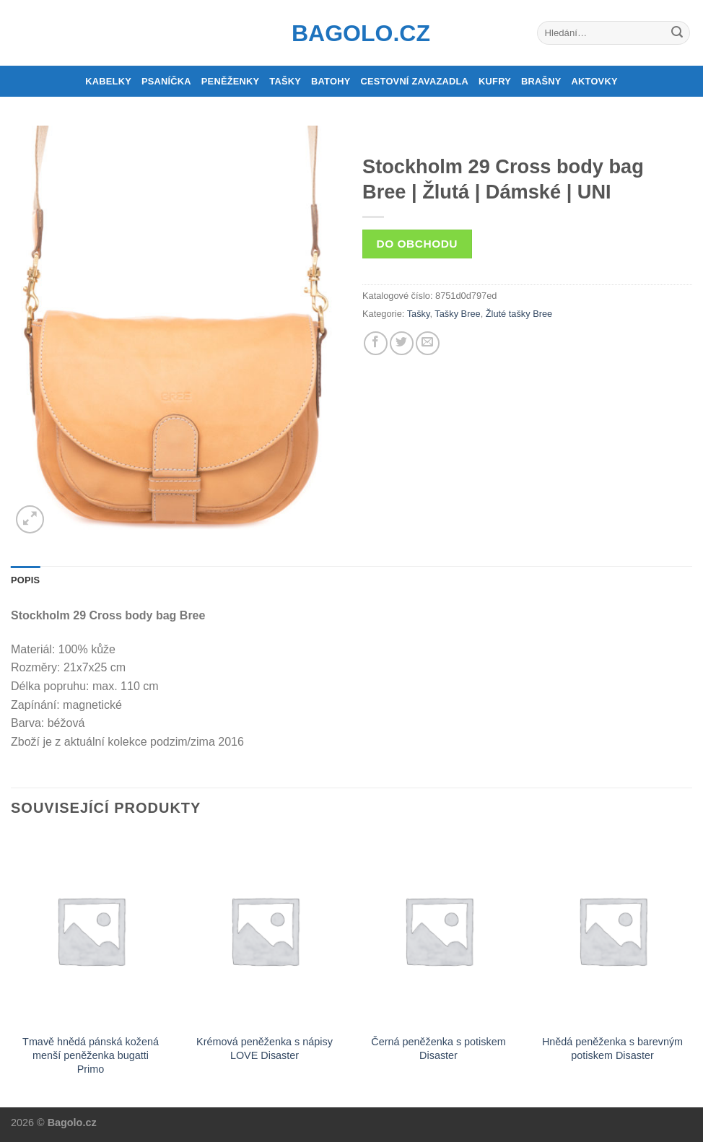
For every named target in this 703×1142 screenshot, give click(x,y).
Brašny (541, 81)
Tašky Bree (457, 313)
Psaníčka (166, 81)
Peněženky (230, 81)
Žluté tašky (508, 313)
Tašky (285, 81)
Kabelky (108, 81)
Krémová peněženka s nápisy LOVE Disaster (264, 1048)
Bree (542, 313)
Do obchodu (417, 243)
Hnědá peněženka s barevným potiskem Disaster (612, 1048)
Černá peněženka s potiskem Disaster (438, 1048)
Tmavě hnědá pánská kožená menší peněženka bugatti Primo (90, 1055)
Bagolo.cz (351, 33)
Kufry (495, 81)
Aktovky (595, 81)
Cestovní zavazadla (414, 81)
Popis (25, 580)
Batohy (330, 81)
